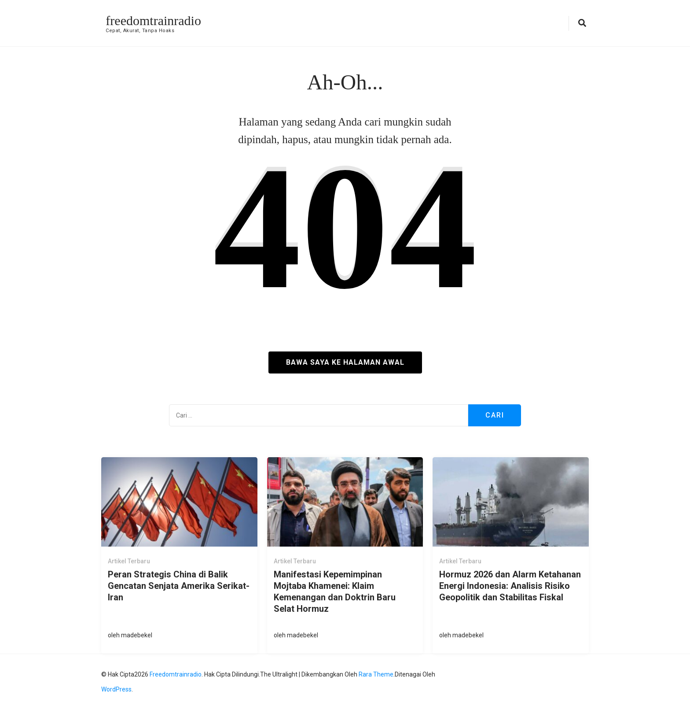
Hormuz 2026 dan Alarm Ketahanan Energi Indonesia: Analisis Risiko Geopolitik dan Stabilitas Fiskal (510, 586)
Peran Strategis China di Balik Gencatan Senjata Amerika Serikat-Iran (179, 586)
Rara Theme (376, 674)
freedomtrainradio (153, 20)
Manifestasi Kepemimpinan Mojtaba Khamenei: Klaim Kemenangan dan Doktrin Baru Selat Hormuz (335, 591)
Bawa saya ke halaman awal (345, 362)
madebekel (136, 635)
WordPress (116, 689)
